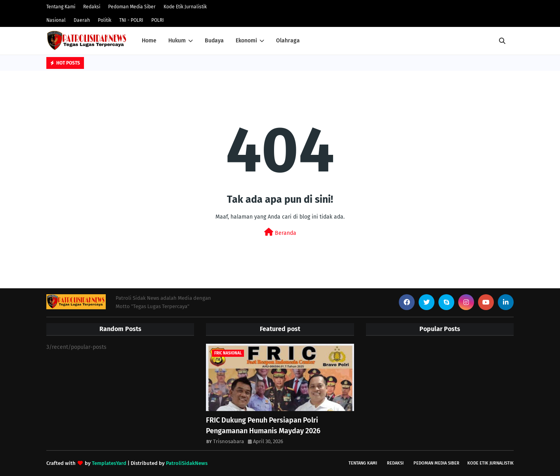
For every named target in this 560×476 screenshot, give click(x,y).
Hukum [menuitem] (177, 40)
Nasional (56, 20)
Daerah (82, 20)
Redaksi (91, 7)
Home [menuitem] (149, 40)
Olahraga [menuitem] (288, 40)
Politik (104, 20)
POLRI (157, 20)
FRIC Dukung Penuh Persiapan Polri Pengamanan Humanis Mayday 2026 (263, 425)
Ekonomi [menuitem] (246, 40)
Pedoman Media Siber (132, 7)
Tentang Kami (60, 7)
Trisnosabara (228, 441)
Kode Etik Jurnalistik (185, 7)
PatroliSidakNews (187, 463)
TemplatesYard (109, 463)
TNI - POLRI (131, 20)
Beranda (280, 232)
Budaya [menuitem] (214, 40)
